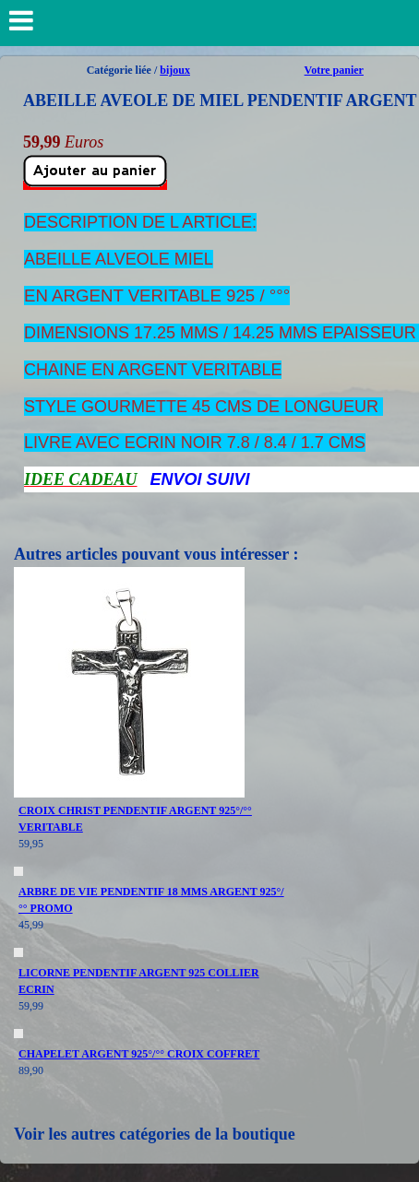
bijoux (175, 70)
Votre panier (334, 70)
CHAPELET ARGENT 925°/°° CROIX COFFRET (138, 1053)
